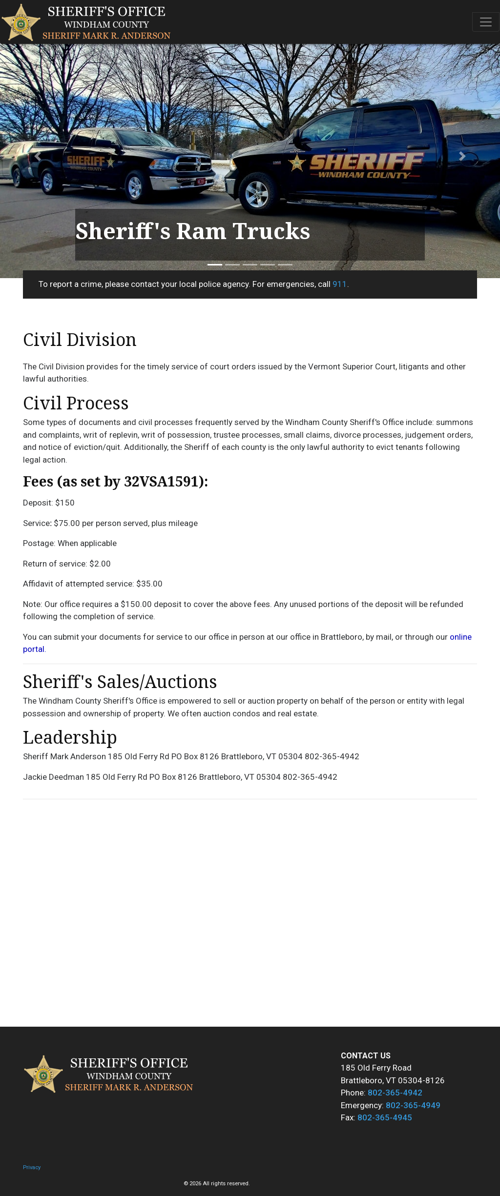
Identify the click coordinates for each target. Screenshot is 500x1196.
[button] (37, 156)
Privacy (32, 1167)
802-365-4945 (384, 1117)
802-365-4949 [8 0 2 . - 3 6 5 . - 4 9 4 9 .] (413, 1105)
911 (340, 284)
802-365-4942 (395, 1092)
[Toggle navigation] (486, 22)
